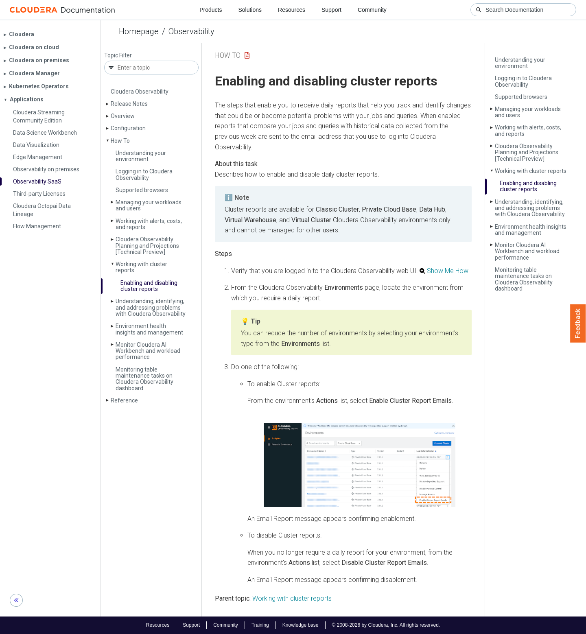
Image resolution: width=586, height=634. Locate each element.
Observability (191, 31)
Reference (124, 400)
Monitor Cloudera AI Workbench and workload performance (148, 351)
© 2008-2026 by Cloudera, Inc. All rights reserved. (386, 625)
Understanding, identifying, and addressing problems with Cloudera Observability (151, 307)
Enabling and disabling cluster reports (148, 286)
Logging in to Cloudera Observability (144, 174)
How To (120, 141)
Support (331, 10)
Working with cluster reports (141, 267)
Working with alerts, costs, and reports (149, 224)
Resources (291, 10)
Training (260, 625)
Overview (123, 116)
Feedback (578, 323)
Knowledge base (300, 625)
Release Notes (129, 104)
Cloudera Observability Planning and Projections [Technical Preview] (147, 245)
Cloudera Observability (139, 91)
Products (210, 10)
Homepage (139, 31)
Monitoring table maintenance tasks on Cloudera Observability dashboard (144, 378)
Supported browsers (142, 190)
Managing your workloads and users (148, 205)
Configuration (128, 128)
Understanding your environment (141, 156)
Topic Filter (118, 55)
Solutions (250, 10)
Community (372, 10)
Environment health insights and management (149, 329)
